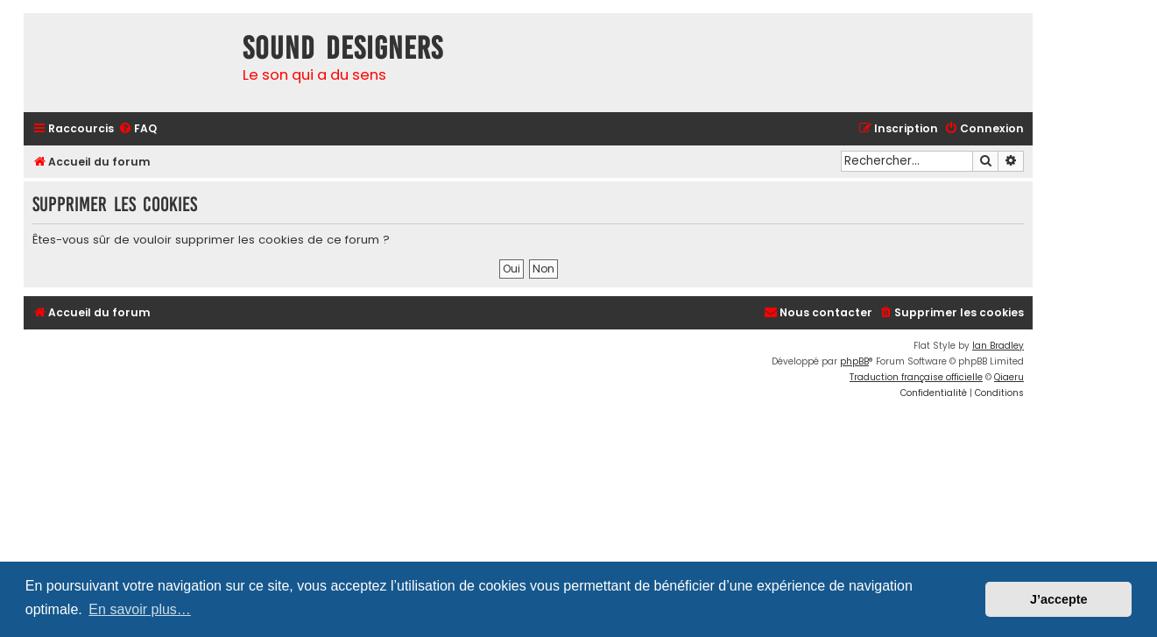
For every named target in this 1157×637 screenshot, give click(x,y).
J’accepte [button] (1059, 599)
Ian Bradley (998, 345)
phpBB (854, 361)
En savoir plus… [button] (139, 609)
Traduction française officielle (916, 377)
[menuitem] (137, 129)
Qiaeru (1009, 377)
